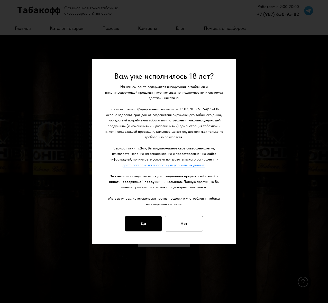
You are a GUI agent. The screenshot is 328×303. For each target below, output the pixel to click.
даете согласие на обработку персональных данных (164, 165)
